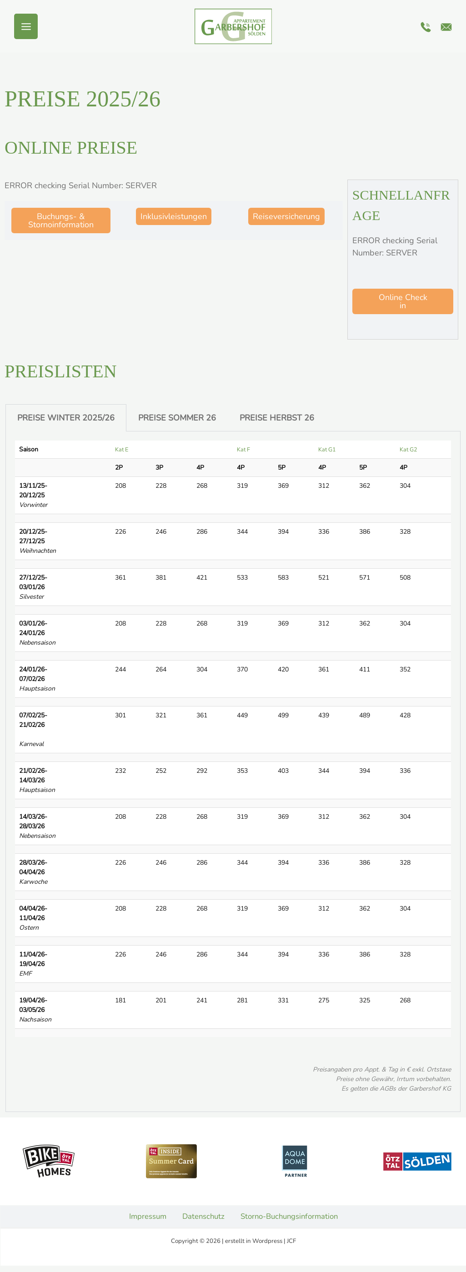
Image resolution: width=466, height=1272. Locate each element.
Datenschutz (201, 1219)
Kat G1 (326, 449)
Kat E (121, 449)
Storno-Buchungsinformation (291, 1219)
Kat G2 (406, 449)
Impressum (143, 1219)
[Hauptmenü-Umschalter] (26, 27)
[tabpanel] (233, 771)
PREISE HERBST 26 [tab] (277, 417)
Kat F (242, 449)
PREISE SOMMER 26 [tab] (177, 417)
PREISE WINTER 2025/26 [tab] (66, 417)
